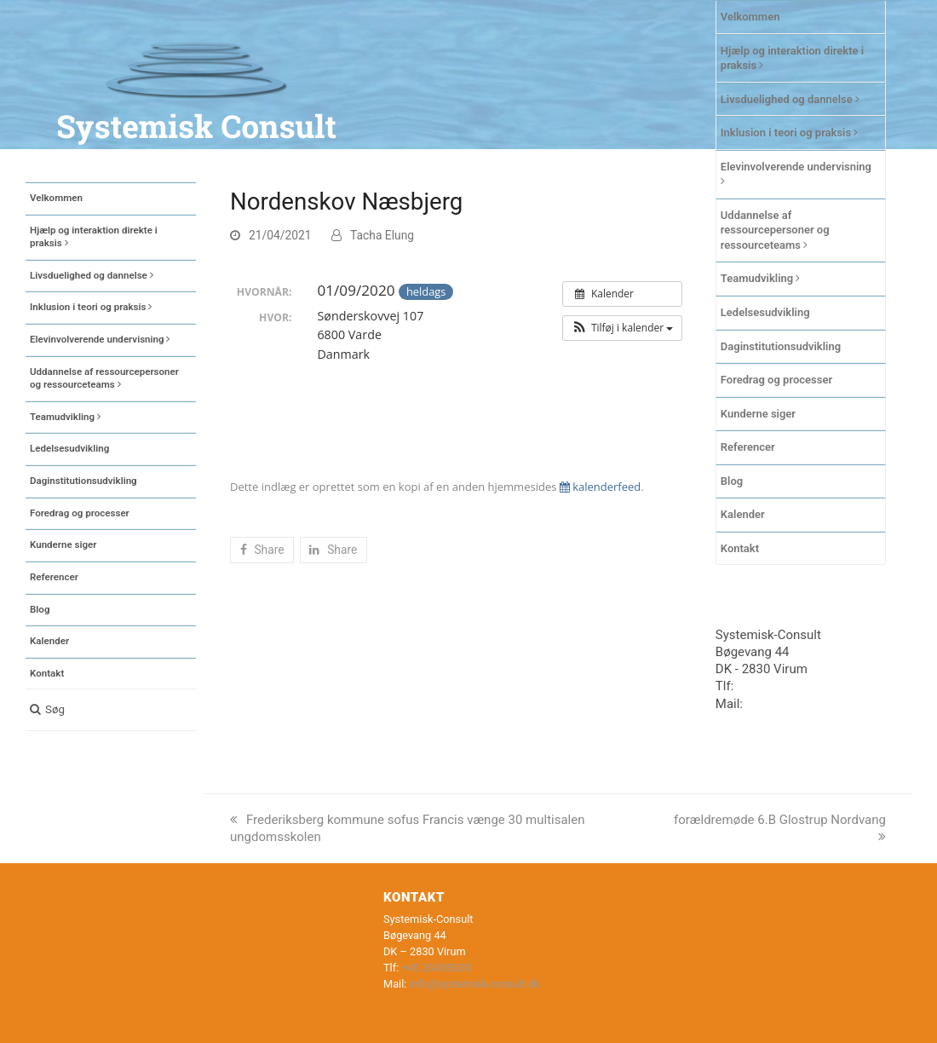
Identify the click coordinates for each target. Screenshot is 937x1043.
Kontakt (740, 548)
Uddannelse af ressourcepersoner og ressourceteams (775, 230)
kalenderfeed (600, 486)
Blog (732, 481)
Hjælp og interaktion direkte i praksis (792, 58)
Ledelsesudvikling (765, 312)
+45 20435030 (778, 686)
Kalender (743, 514)
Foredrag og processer (776, 379)
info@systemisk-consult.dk (475, 983)
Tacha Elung (382, 235)
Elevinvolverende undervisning (796, 173)
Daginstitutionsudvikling (781, 346)
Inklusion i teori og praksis (790, 132)
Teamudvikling (761, 278)
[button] (111, 709)
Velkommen (750, 16)
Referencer (748, 447)
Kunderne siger (758, 413)
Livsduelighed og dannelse (790, 99)
